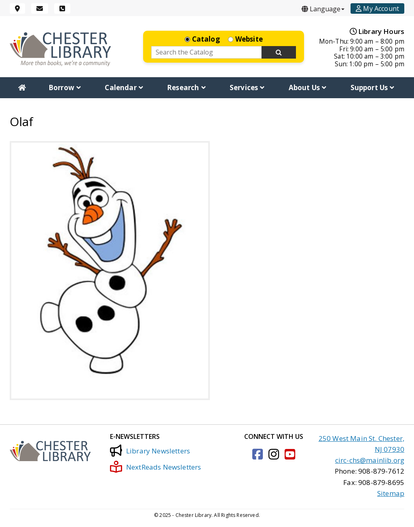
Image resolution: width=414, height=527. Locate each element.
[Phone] (62, 8)
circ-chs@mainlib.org (369, 460)
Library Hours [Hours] (377, 31)
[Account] (377, 8)
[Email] (39, 8)
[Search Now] (279, 52)
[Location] (17, 8)
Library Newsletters (150, 451)
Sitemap (390, 493)
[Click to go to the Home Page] (60, 49)
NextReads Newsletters (155, 467)
